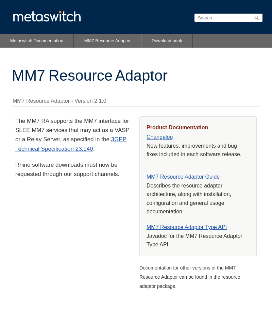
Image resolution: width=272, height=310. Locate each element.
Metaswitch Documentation (36, 40)
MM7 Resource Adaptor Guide (183, 177)
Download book (167, 40)
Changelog (160, 137)
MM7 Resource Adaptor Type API (187, 227)
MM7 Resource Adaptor (107, 40)
